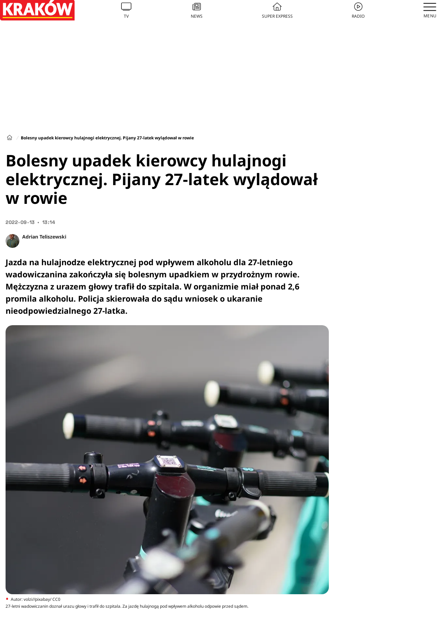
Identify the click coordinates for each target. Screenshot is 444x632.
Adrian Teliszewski (44, 236)
